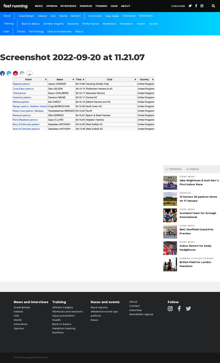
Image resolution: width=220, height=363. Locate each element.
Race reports (99, 307)
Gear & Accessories (59, 31)
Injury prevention (63, 315)
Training (101, 6)
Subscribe (178, 6)
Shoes (21, 31)
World (63, 16)
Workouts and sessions (67, 311)
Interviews (68, 6)
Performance (90, 23)
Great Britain (26, 16)
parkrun (96, 315)
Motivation (126, 23)
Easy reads (112, 16)
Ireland (42, 16)
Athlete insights (62, 307)
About (125, 6)
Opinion (51, 6)
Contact (134, 306)
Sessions (73, 23)
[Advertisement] (191, 108)
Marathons (109, 23)
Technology (36, 31)
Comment (95, 16)
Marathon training (63, 328)
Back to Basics (30, 23)
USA (53, 16)
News (39, 6)
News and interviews (31, 302)
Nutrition (58, 332)
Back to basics (61, 324)
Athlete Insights (53, 23)
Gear (114, 6)
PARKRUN (86, 6)
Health (141, 23)
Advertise (135, 310)
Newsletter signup (141, 314)
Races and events (105, 302)
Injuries (153, 23)
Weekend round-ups (104, 311)
